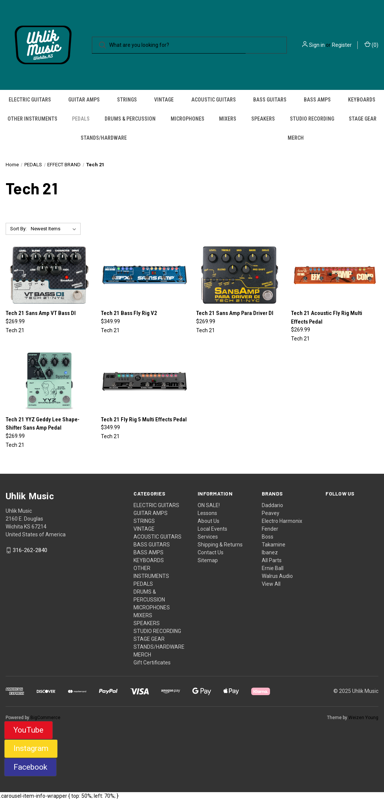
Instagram (31, 748)
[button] (28, 730)
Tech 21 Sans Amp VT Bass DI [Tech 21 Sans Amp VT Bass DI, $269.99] (41, 313)
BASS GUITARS (269, 100)
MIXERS (227, 119)
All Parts (272, 560)
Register (342, 45)
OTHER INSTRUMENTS (32, 119)
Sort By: (18, 228)
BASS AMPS (317, 100)
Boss (267, 537)
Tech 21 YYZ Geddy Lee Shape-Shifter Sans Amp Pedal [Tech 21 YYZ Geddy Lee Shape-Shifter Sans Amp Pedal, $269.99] (43, 423)
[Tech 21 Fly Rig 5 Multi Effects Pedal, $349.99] (144, 381)
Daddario (272, 505)
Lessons (207, 513)
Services (208, 537)
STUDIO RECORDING (312, 119)
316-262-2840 (30, 550)
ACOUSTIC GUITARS (213, 100)
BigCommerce (45, 717)
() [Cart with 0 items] (371, 44)
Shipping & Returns (220, 545)
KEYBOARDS (361, 100)
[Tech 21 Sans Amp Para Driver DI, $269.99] (240, 275)
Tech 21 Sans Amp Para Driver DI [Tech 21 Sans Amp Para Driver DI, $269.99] (234, 313)
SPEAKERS (263, 119)
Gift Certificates (152, 663)
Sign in (317, 45)
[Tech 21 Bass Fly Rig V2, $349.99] (144, 275)
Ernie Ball (273, 568)
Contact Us (211, 552)
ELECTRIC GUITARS (30, 100)
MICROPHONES (187, 119)
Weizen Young (363, 717)
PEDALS (81, 119)
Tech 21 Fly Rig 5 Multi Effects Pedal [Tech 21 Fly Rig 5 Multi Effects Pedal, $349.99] (144, 419)
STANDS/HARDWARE (104, 138)
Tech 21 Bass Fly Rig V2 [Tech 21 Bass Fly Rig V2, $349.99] (129, 313)
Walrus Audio (277, 576)
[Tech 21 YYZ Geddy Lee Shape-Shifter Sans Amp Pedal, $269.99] (49, 381)
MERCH (296, 138)
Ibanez (270, 552)
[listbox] (55, 228)
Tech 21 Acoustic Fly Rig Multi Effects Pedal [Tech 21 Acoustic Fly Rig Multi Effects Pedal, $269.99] (326, 317)
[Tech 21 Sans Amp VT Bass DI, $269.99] (49, 275)
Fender (270, 529)
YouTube (29, 729)
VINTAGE (164, 100)
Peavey (270, 513)
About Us (208, 521)
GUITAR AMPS (84, 100)
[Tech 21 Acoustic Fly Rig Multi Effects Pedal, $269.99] (334, 275)
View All (271, 584)
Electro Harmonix (282, 521)
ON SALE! (209, 505)
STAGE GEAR (362, 119)
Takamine (273, 545)
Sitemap (208, 560)
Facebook (30, 767)
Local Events (212, 529)
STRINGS (127, 100)
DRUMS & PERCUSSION (130, 119)
